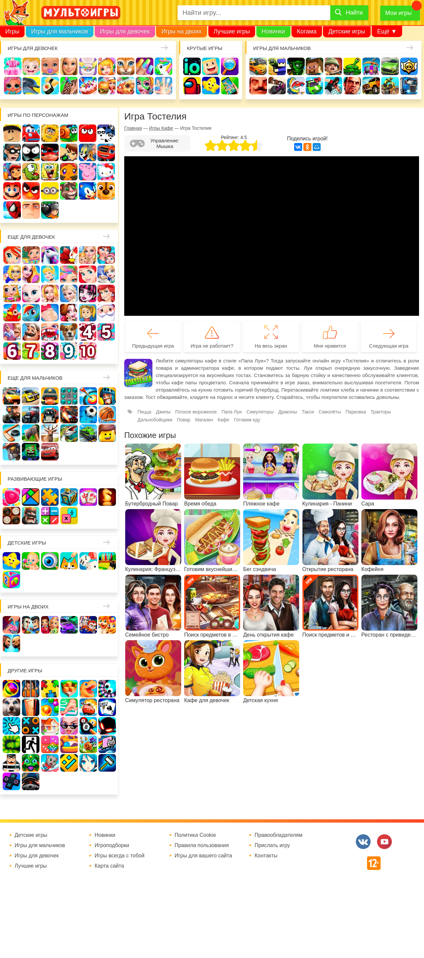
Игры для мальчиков (59, 31)
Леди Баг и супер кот (50, 152)
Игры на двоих (181, 31)
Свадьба (50, 293)
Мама (106, 255)
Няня (87, 255)
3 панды (106, 133)
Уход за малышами (50, 66)
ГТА (352, 85)
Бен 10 (69, 152)
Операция (163, 85)
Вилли (31, 133)
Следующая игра (388, 346)
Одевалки (13, 66)
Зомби (296, 66)
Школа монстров (87, 293)
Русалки (106, 293)
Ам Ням (31, 171)
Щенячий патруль (106, 191)
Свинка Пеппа (87, 171)
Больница (12, 274)
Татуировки (69, 85)
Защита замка (371, 66)
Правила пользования (202, 845)
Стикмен (31, 152)
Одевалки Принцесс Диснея (69, 312)
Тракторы (381, 411)
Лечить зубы (50, 332)
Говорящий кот (69, 191)
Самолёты (330, 411)
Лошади (50, 255)
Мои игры (398, 13)
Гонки (258, 66)
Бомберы (50, 210)
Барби (69, 66)
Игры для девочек (125, 31)
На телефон (229, 85)
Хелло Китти (106, 171)
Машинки (314, 85)
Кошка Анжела (31, 293)
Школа (31, 255)
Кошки (125, 66)
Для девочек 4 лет (87, 332)
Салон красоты (144, 85)
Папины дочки (87, 312)
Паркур (333, 85)
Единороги (163, 66)
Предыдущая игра (153, 346)
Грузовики (409, 85)
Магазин (12, 293)
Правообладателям (278, 835)
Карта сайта (109, 866)
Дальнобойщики (154, 419)
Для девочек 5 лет (106, 332)
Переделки (12, 332)
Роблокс (12, 133)
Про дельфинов (31, 85)
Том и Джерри (87, 152)
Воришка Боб (12, 152)
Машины (390, 66)
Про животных (69, 332)
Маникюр (144, 66)
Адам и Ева (50, 133)
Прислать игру (272, 845)
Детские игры (346, 31)
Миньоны (50, 191)
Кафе (106, 274)
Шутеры (277, 85)
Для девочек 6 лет (12, 351)
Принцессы (50, 274)
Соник (87, 191)
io (192, 66)
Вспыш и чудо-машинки (106, 152)
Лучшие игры (232, 31)
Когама (306, 31)
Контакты (265, 855)
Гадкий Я (31, 210)
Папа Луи (232, 411)
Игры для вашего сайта (203, 855)
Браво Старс (409, 66)
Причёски (31, 274)
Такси (308, 411)
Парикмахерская (69, 274)
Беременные (50, 312)
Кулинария (50, 85)
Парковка (355, 411)
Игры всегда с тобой (119, 855)
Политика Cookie (195, 835)
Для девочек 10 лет (87, 351)
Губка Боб (50, 171)
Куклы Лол (13, 85)
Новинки (273, 31)
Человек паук (12, 210)
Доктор (107, 66)
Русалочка (87, 274)
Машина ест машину (296, 85)
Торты (88, 85)
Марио (12, 191)
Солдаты (333, 66)
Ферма (12, 312)
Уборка (88, 66)
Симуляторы (260, 411)
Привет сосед (258, 85)
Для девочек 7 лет (31, 351)
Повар (31, 332)
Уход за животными (125, 85)
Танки (352, 66)
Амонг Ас (192, 85)
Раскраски (69, 255)
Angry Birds (31, 191)
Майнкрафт (314, 66)
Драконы (287, 411)
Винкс (12, 255)
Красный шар (87, 133)
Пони (31, 312)
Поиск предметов (229, 66)
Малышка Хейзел (31, 66)
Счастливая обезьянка (69, 171)
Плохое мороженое (196, 411)
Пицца (144, 411)
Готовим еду (107, 85)
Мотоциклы (390, 85)
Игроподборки (111, 845)
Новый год (106, 312)
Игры (12, 31)
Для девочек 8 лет (50, 351)
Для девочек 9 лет (69, 351)
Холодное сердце (69, 293)
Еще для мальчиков (35, 378)
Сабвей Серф (12, 171)
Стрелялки (277, 66)
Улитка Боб (69, 133)
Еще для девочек (31, 237)
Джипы (371, 85)
